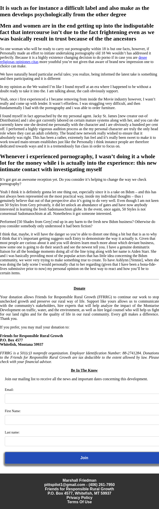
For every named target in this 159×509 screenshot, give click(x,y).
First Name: (13, 411)
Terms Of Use (79, 502)
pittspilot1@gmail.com (64, 485)
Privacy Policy (79, 498)
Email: (9, 390)
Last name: (12, 432)
